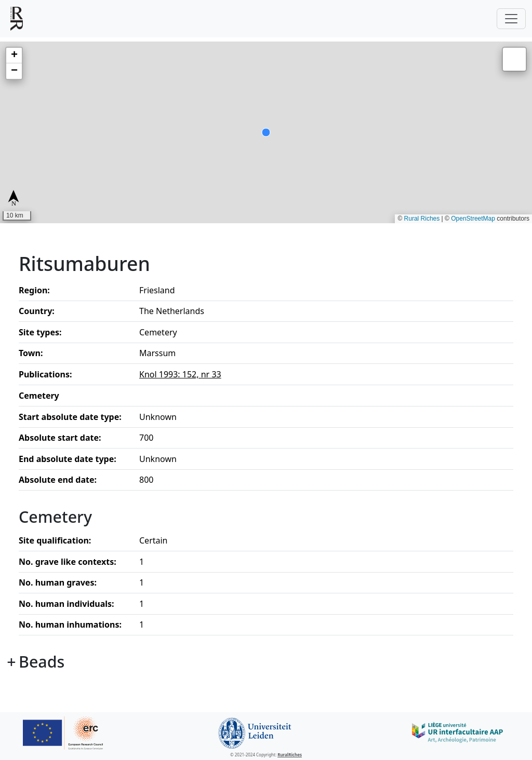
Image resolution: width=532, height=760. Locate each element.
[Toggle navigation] (511, 18)
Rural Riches (422, 218)
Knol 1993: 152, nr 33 (180, 374)
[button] (14, 55)
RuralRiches (289, 754)
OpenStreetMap (473, 218)
